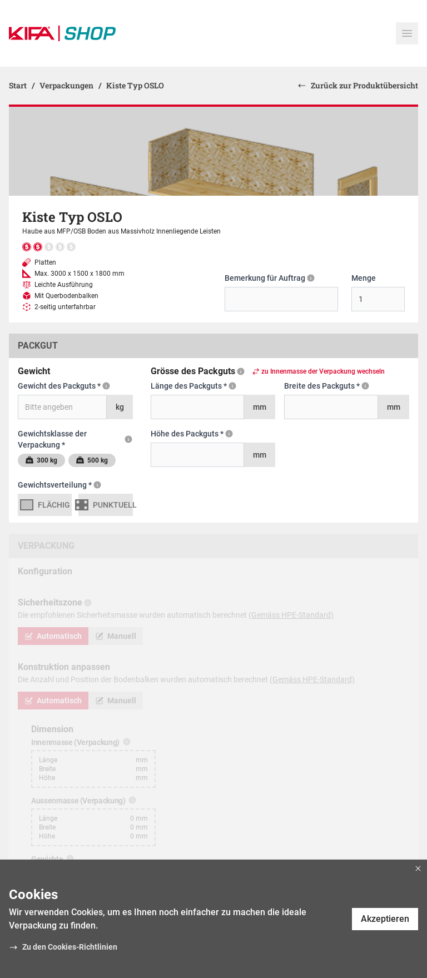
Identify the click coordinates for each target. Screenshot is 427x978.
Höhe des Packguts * (205, 433)
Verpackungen (67, 85)
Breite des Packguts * (341, 385)
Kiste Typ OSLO (135, 85)
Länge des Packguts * (203, 385)
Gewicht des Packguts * (64, 385)
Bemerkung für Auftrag (270, 277)
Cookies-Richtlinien (82, 946)
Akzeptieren (385, 919)
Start (18, 85)
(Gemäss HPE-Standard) (291, 614)
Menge (363, 278)
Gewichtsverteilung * (66, 484)
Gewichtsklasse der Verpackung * (75, 438)
